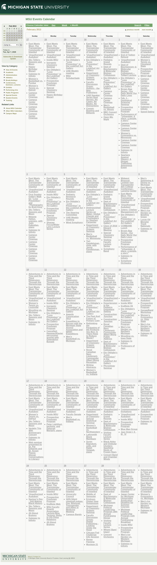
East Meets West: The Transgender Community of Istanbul (36, 47)
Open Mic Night (108, 118)
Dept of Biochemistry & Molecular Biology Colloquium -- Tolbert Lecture (129, 70)
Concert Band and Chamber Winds (111, 457)
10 (7, 35)
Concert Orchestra (109, 535)
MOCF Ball (146, 76)
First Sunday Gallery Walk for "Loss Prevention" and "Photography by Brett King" (36, 200)
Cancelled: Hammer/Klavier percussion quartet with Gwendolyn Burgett (55, 336)
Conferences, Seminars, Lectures (13, 84)
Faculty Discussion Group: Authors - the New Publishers (93, 87)
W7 (4, 35)
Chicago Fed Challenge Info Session (92, 534)
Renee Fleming (90, 540)
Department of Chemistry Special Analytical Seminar (92, 418)
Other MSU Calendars (14, 111)
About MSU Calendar (14, 108)
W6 (4, 33)
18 (9, 37)
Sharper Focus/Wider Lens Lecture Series (53, 225)
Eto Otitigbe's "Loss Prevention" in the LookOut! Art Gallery (54, 73)
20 (14, 37)
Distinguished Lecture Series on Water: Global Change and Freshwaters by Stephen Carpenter (93, 215)
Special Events (11, 95)
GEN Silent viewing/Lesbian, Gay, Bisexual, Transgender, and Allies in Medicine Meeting (74, 505)
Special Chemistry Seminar (52, 90)
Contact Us (37, 556)
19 (12, 37)
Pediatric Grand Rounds (108, 62)
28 (9, 31)
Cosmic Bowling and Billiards (92, 110)
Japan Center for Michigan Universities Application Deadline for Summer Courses (127, 500)
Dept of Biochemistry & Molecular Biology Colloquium (110, 71)
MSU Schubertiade (72, 77)
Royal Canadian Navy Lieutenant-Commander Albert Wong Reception (92, 356)
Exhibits (9, 87)
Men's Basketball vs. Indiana (73, 419)
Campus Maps (11, 113)
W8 (4, 37)
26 (12, 40)
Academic (9, 72)
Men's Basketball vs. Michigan (73, 338)
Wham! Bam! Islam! (110, 530)
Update (13, 59)
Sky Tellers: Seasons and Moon (35, 62)
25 (9, 40)
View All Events (12, 70)
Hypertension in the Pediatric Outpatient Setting (110, 307)
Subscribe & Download (12, 57)
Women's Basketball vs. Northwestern (93, 428)
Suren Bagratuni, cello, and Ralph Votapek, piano (91, 446)
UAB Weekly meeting (72, 72)
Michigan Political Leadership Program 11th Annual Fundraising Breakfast (128, 515)
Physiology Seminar (109, 367)
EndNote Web (53, 504)
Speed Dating (147, 111)
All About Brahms (33, 514)
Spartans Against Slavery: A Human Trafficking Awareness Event (126, 161)
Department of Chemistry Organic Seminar (92, 76)
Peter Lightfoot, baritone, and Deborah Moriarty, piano (54, 427)
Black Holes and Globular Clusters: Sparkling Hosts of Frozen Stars (110, 446)
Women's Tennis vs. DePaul (34, 416)
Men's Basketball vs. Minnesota (93, 236)
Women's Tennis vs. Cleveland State (146, 63)
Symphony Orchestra (126, 262)
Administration (11, 75)
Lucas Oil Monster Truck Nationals (145, 222)
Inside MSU (52, 60)
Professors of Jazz (128, 347)
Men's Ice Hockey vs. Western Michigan (126, 537)
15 (19, 35)
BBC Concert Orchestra (110, 113)
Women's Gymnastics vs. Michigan (147, 496)
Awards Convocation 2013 (72, 316)
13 (14, 35)
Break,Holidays (11, 80)
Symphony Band (109, 250)
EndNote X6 (127, 306)
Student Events (11, 98)
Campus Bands (74, 514)
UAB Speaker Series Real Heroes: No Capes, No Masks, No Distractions (93, 100)
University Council (71, 495)
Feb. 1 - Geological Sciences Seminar (126, 101)
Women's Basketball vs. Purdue (36, 81)
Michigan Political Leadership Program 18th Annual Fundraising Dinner (110, 511)
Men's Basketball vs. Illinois (109, 107)
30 (14, 31)
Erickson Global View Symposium (92, 501)
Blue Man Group (129, 429)
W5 (4, 31)
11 (9, 35)
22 (19, 37)
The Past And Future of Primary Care (93, 318)
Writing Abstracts (91, 366)
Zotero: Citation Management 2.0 (129, 210)
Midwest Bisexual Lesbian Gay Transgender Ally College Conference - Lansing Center (129, 184)
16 (21, 35)
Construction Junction (110, 315)
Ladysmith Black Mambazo (91, 436)
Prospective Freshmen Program (53, 83)
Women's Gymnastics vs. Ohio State (147, 318)
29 (12, 31)
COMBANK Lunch (126, 227)
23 (21, 37)
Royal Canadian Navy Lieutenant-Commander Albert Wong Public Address (110, 331)
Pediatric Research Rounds (71, 196)
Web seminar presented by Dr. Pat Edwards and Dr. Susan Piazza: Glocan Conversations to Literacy (36, 450)
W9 (4, 40)
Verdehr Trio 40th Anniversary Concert (35, 431)
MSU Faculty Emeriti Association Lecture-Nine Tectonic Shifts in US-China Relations (54, 513)
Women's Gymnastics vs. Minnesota (129, 135)
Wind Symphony (74, 222)
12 (12, 35)
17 (7, 37)
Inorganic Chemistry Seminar (52, 64)
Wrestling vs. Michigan (35, 311)
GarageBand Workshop (147, 311)
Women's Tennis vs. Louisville (34, 305)
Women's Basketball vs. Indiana (91, 372)
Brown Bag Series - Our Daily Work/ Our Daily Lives (129, 92)
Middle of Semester (91, 495)
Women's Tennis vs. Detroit (34, 87)
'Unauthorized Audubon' (36, 56)
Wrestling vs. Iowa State (127, 337)
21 (16, 37)
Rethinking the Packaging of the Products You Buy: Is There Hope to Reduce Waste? (93, 330)
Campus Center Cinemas (33, 95)
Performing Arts (12, 90)
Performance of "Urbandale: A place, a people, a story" (129, 117)
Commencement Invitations (129, 410)
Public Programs (12, 93)
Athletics (9, 78)
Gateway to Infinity (34, 75)
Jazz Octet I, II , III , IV (128, 433)
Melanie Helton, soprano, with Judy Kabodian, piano (36, 222)
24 (7, 40)
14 (16, 35)
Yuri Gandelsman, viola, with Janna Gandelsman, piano (93, 246)
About (30, 556)
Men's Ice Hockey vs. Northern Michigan (126, 330)
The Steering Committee (72, 213)
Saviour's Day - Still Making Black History (36, 501)
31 (16, 31)
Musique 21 (92, 544)
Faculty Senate (73, 414)
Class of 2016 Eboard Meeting (110, 228)
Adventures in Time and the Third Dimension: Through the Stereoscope (36, 279)
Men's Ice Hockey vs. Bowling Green (146, 213)
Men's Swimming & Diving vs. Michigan (147, 181)
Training (9, 100)
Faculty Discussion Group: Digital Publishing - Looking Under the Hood (92, 522)
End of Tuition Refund (128, 56)
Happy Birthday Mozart (33, 69)
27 (7, 31)
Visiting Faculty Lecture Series (107, 243)
